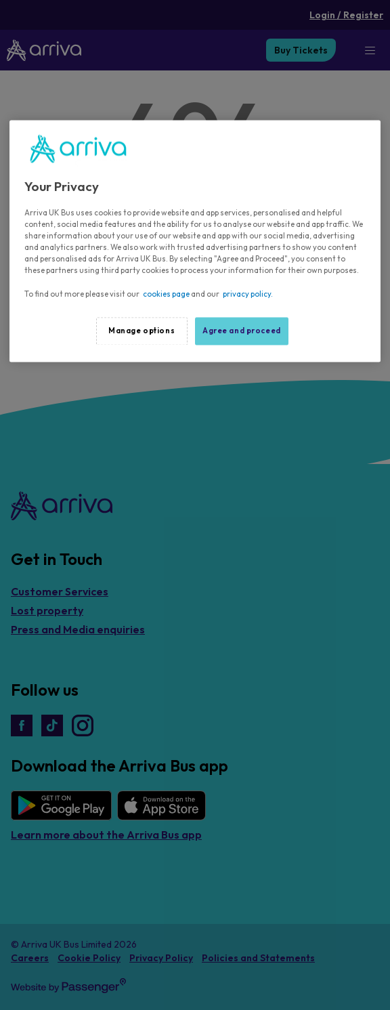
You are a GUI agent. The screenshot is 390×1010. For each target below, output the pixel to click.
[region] (194, 241)
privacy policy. (248, 294)
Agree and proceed (241, 330)
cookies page (166, 294)
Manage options (141, 330)
